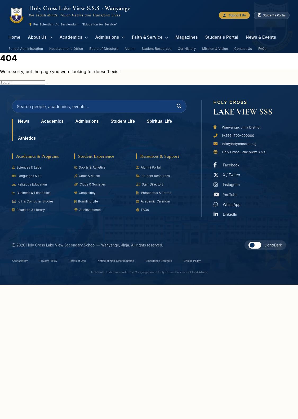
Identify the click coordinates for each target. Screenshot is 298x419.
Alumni (129, 45)
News (24, 124)
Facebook (228, 164)
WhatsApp (228, 203)
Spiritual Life (32, 141)
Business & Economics (33, 197)
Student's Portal (210, 35)
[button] (254, 247)
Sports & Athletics (91, 171)
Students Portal (269, 15)
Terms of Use (89, 263)
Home (14, 35)
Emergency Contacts (186, 263)
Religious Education (31, 188)
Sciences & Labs (28, 171)
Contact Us (243, 45)
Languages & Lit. (29, 180)
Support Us (227, 16)
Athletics (69, 141)
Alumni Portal (149, 171)
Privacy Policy (55, 263)
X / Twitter (228, 174)
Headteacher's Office (66, 45)
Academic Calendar (155, 205)
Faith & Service (143, 35)
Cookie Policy (226, 263)
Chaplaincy (86, 197)
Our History (187, 45)
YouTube (227, 193)
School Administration (25, 45)
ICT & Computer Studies (35, 205)
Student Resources (156, 45)
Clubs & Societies (91, 188)
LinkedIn (226, 213)
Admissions (104, 35)
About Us (38, 35)
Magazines (177, 35)
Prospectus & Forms (155, 197)
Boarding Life (87, 205)
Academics (70, 35)
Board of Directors (103, 45)
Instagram (228, 184)
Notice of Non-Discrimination (135, 263)
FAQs (262, 45)
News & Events (247, 35)
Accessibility (22, 263)
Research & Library (30, 213)
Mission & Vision (215, 45)
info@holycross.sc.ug (241, 141)
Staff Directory (151, 188)
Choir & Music (88, 180)
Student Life (134, 124)
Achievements (89, 213)
